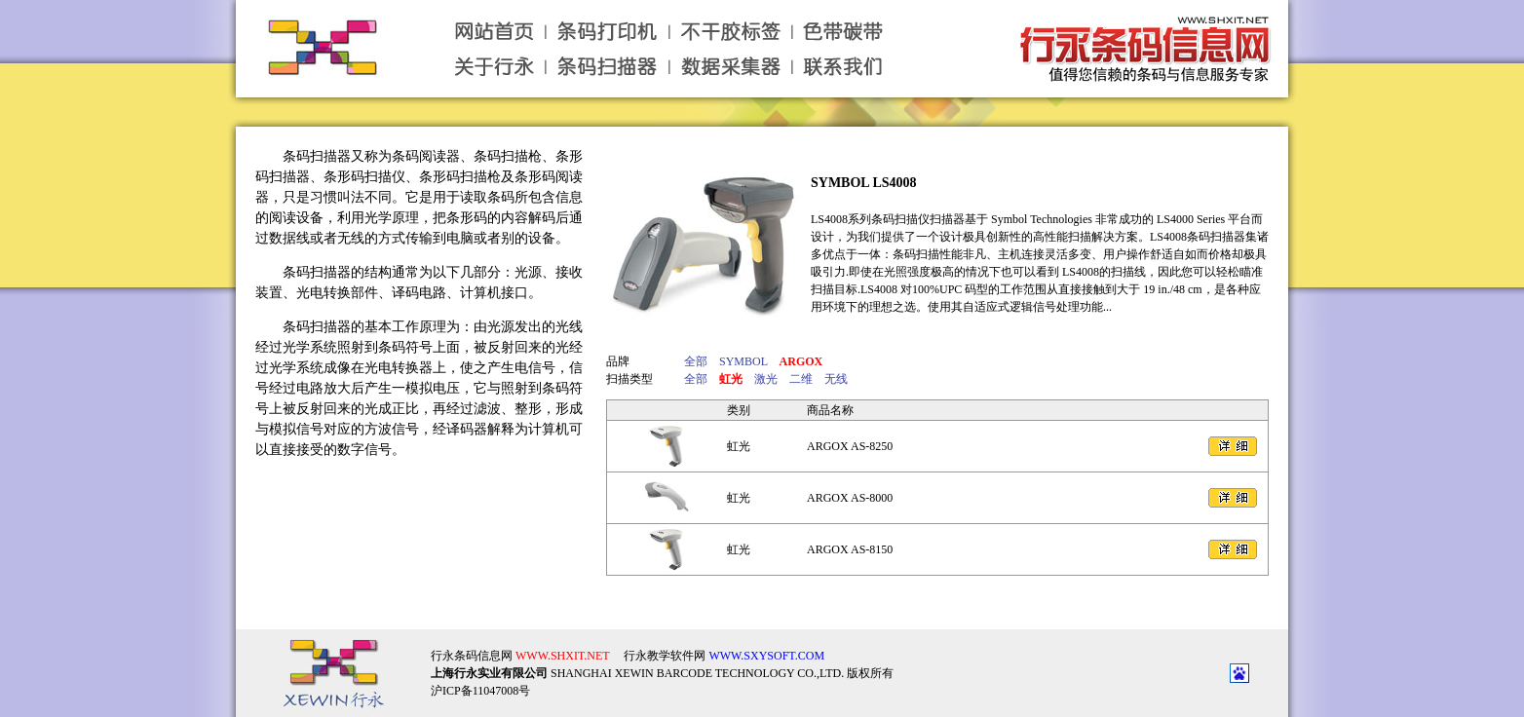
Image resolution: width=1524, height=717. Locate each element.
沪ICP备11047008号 (480, 675)
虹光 (738, 446)
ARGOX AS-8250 (850, 446)
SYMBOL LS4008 (864, 182)
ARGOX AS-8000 (850, 498)
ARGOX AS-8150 (850, 549)
